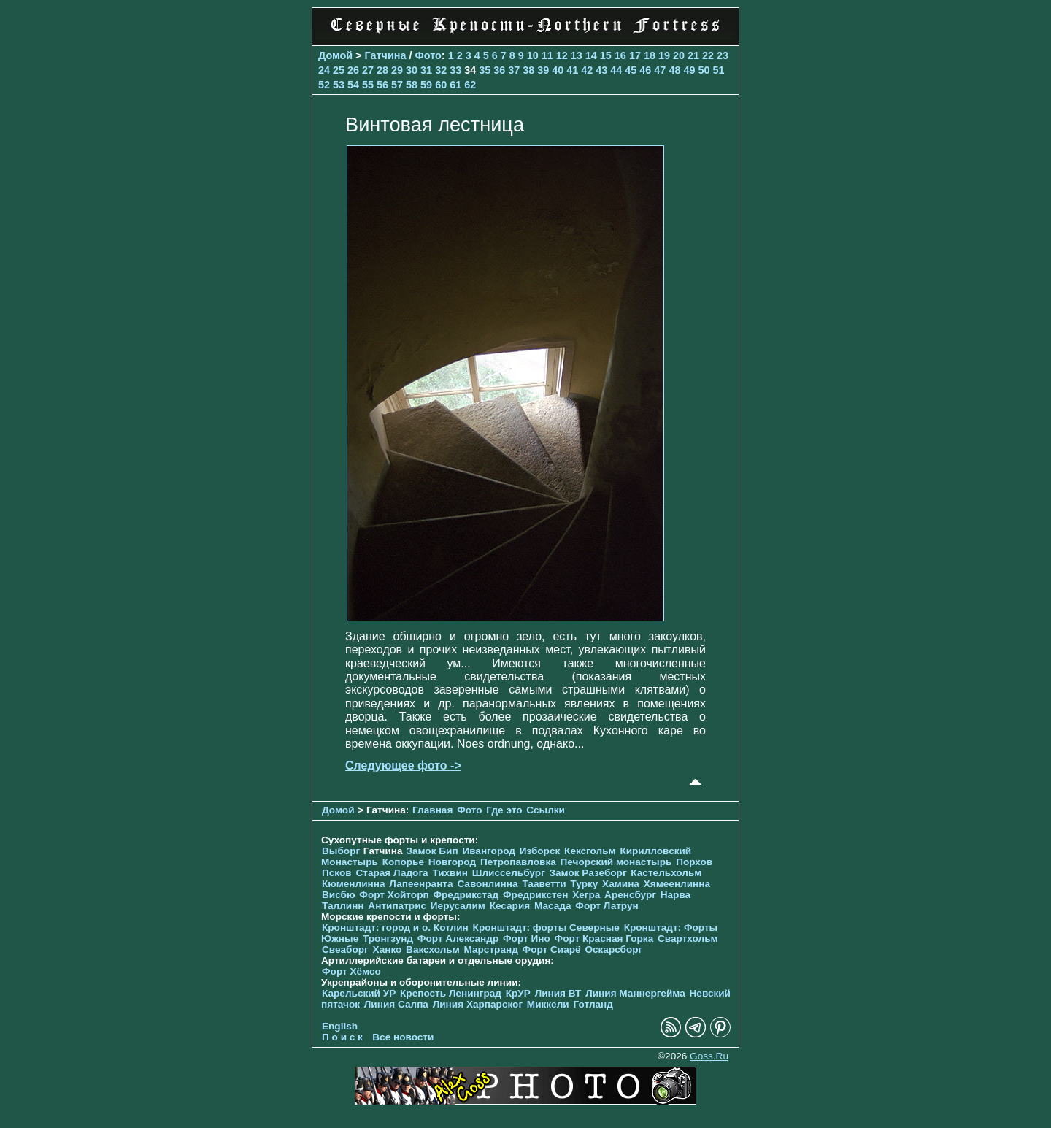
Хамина (620, 883)
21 (693, 55)
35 (484, 70)
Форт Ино (526, 938)
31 (426, 70)
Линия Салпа (396, 1004)
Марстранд (491, 949)
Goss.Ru (709, 1056)
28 (382, 70)
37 (514, 70)
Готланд (593, 1004)
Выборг (341, 850)
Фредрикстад (465, 894)
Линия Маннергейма (635, 993)
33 (455, 70)
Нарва (675, 894)
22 (708, 55)
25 (338, 70)
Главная (432, 810)
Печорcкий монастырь (616, 861)
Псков (337, 872)
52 (324, 85)
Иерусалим (458, 905)
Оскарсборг (613, 949)
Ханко (387, 949)
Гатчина (386, 55)
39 (543, 70)
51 (718, 70)
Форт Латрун (606, 905)
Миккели (548, 1004)
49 (689, 70)
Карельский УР (359, 993)
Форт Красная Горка (604, 938)
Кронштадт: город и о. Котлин (395, 927)
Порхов (694, 861)
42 (587, 70)
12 (562, 55)
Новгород (452, 861)
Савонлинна (487, 883)
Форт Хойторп (393, 894)
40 (557, 70)
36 (499, 70)
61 (455, 85)
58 (411, 85)
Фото (428, 55)
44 (616, 70)
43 (601, 70)
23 (722, 55)
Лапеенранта (421, 883)
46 (645, 70)
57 (397, 85)
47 (660, 70)
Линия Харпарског (478, 1004)
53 (338, 85)
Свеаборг (345, 949)
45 (630, 70)
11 (547, 55)
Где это (504, 810)
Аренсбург (630, 894)
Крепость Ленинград (450, 993)
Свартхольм (688, 938)
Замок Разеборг (587, 872)
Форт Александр (457, 938)
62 (470, 85)
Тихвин (450, 872)
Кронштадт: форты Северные (546, 927)
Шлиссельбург (508, 872)
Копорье (403, 861)
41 (572, 70)
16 (620, 55)
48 (674, 70)
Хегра (586, 894)
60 (441, 85)
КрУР (518, 993)
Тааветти (544, 883)
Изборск (540, 850)
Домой (335, 55)
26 (353, 70)
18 (649, 55)
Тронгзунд (388, 938)
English (340, 1026)
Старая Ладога (391, 872)
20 (679, 55)
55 (368, 85)
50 (703, 70)
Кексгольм (590, 850)
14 (591, 55)
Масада (552, 905)
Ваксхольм (433, 949)
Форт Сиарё (552, 949)
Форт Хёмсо (351, 971)
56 (382, 85)
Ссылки (545, 810)
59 (426, 85)
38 (528, 70)
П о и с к (342, 1037)
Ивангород (488, 850)
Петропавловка (518, 861)
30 (411, 70)
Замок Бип (432, 850)
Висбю (338, 894)
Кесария (510, 905)
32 (441, 70)
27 (368, 70)
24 (324, 70)
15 (606, 55)
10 (533, 55)
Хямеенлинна (677, 883)
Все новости (403, 1037)
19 (664, 55)
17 (635, 55)
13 (576, 55)
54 (353, 85)
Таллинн (343, 905)
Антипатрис (397, 905)
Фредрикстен (535, 894)
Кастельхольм (666, 872)
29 (397, 70)
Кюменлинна (353, 883)
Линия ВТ (558, 993)
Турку (584, 883)
